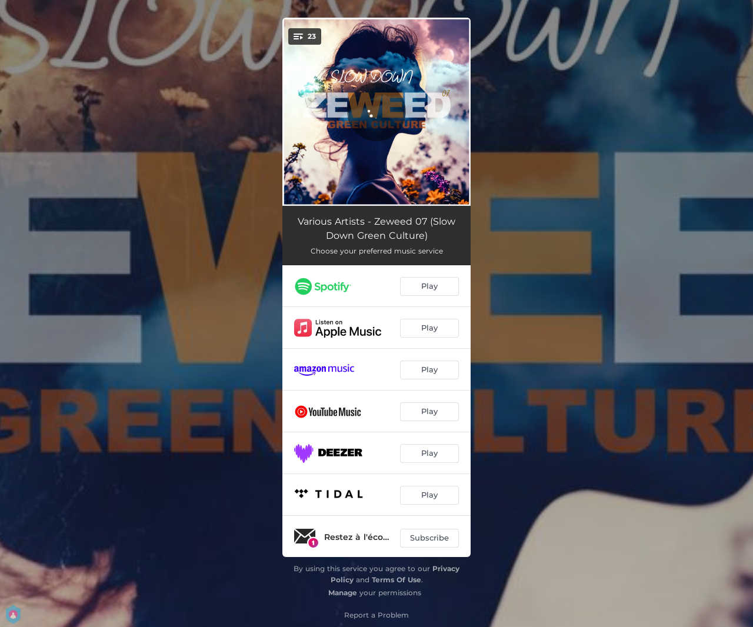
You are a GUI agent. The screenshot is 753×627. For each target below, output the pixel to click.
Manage (342, 592)
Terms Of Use (396, 579)
